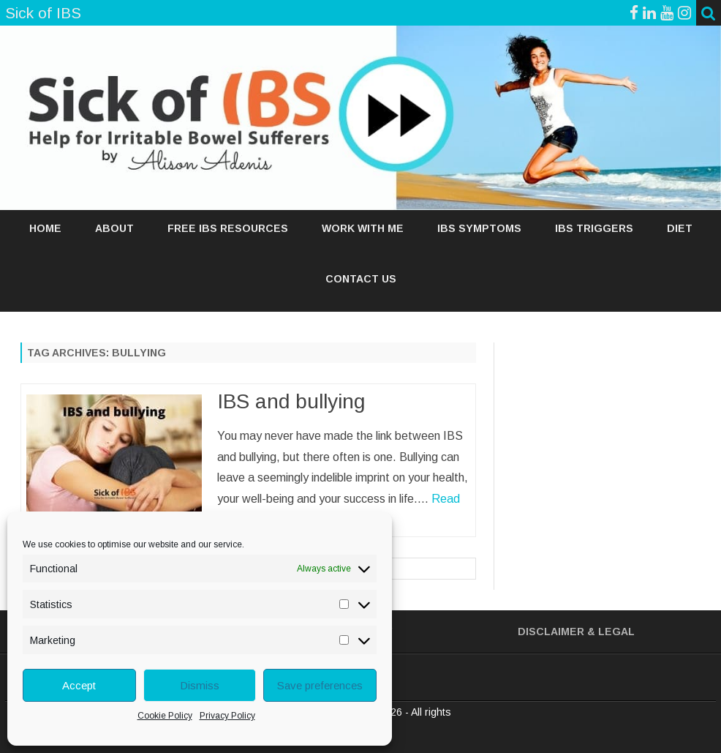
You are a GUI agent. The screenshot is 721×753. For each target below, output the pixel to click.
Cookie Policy (164, 716)
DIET (679, 228)
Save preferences (320, 685)
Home (45, 228)
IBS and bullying (291, 401)
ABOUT (114, 228)
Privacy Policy (227, 716)
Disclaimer (551, 631)
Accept (79, 685)
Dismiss (199, 685)
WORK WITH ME (363, 228)
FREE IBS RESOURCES (227, 228)
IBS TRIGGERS (594, 228)
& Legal (611, 631)
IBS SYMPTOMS (479, 228)
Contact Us (360, 279)
